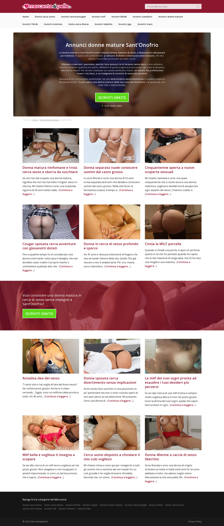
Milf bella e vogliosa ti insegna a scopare (48, 456)
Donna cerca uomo (32, 504)
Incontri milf (50, 508)
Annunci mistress (66, 508)
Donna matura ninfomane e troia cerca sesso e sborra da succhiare (50, 169)
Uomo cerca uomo (174, 504)
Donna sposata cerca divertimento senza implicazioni (110, 380)
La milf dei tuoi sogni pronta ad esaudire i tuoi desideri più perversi (170, 382)
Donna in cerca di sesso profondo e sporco (111, 245)
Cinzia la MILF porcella (163, 243)
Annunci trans (84, 508)
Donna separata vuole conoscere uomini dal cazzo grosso (111, 169)
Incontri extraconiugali (136, 504)
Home (35, 120)
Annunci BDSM (72, 504)
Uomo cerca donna (53, 504)
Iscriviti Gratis (112, 97)
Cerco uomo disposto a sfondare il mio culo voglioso (112, 456)
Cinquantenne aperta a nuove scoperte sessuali (169, 169)
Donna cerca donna (32, 508)
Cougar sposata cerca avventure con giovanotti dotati (49, 245)
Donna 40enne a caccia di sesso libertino (170, 456)
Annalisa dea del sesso (41, 378)
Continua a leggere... (158, 194)
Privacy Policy (195, 521)
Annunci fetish (156, 504)
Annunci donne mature (49, 120)
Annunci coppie (90, 504)
